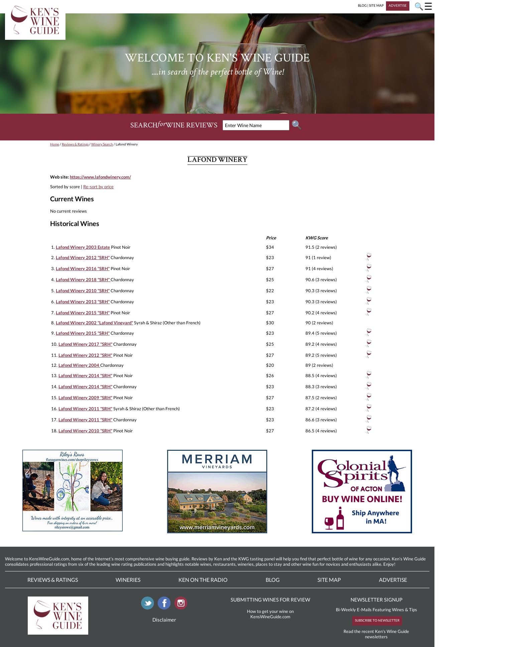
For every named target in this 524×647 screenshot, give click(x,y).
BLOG (362, 5)
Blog (273, 579)
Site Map (329, 579)
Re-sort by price (98, 186)
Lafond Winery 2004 (79, 365)
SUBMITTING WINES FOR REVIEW (270, 600)
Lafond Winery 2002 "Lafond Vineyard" (94, 322)
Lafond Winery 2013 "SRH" (83, 301)
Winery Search (102, 144)
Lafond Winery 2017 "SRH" (85, 344)
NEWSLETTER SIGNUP (376, 600)
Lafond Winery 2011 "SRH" (85, 408)
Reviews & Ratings (75, 144)
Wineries (128, 579)
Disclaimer (164, 620)
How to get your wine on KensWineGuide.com (270, 614)
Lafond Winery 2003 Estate (83, 247)
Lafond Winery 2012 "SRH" (83, 257)
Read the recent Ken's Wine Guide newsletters (376, 634)
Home (54, 144)
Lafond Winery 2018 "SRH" (83, 279)
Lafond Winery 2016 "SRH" (83, 268)
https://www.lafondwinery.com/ (100, 177)
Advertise (393, 579)
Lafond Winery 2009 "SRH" (85, 397)
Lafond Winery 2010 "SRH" (83, 290)
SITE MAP (376, 5)
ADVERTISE (398, 5)
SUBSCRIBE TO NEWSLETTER (377, 620)
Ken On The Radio (203, 579)
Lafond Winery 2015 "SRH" (83, 312)
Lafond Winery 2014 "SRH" (85, 375)
